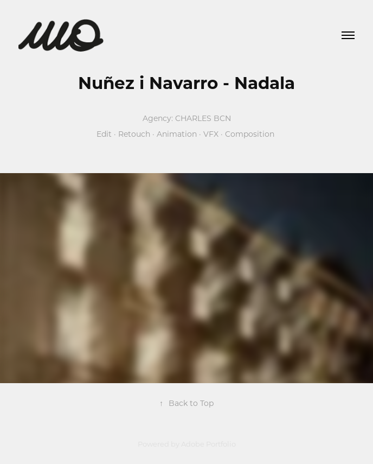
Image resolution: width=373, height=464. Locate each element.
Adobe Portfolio (208, 443)
